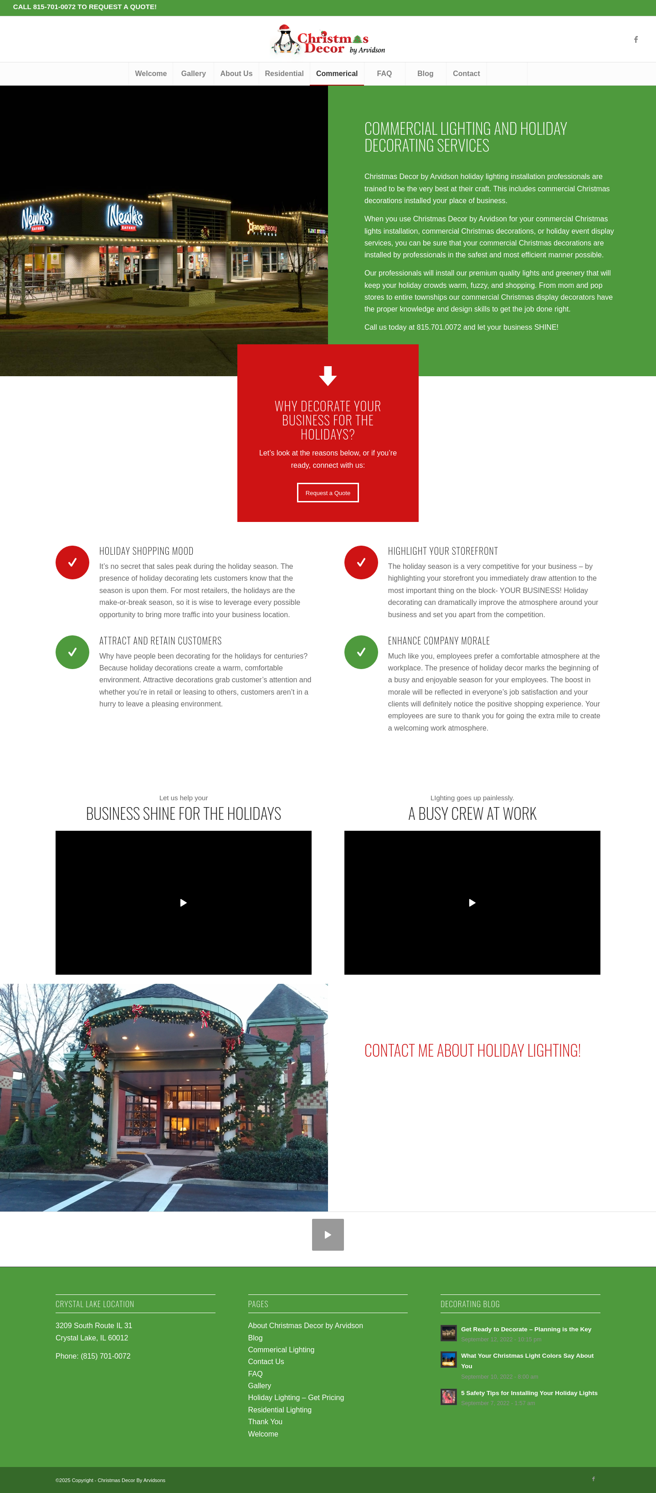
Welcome (263, 1434)
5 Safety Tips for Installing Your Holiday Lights (529, 1393)
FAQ (255, 1374)
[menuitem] (150, 73)
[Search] (507, 73)
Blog (255, 1338)
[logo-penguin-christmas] (328, 39)
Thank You (265, 1422)
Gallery (260, 1386)
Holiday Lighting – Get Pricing (296, 1397)
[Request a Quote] (328, 493)
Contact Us (266, 1361)
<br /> (492, 1110)
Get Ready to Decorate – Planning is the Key (526, 1329)
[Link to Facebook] (636, 39)
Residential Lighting (280, 1410)
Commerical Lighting (281, 1350)
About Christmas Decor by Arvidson (306, 1325)
